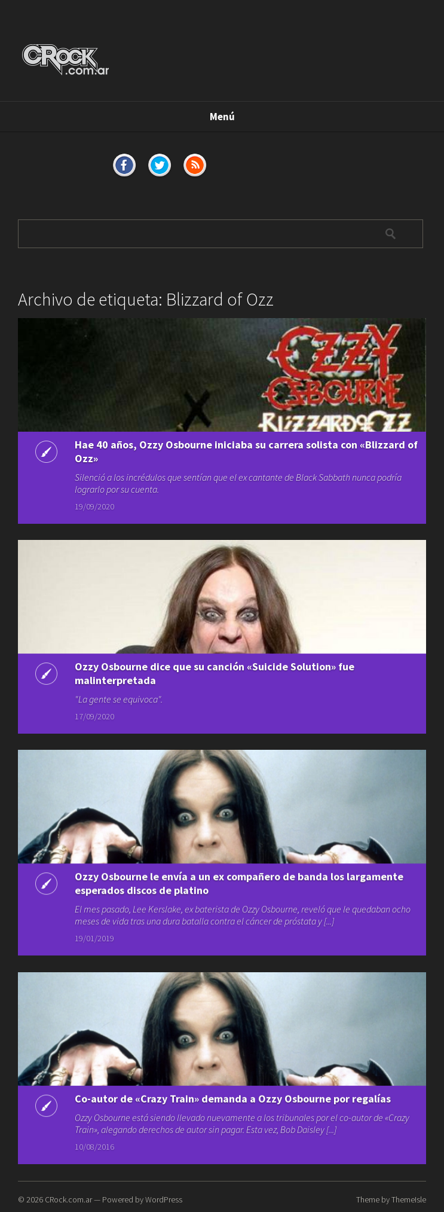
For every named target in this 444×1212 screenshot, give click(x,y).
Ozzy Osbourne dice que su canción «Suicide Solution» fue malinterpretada (214, 672)
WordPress (163, 1199)
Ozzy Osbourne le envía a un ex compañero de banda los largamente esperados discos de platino (239, 881)
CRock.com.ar (68, 1199)
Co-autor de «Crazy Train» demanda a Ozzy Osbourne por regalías (233, 1096)
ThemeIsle (408, 1199)
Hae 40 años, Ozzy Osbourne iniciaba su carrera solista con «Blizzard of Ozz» (246, 451)
